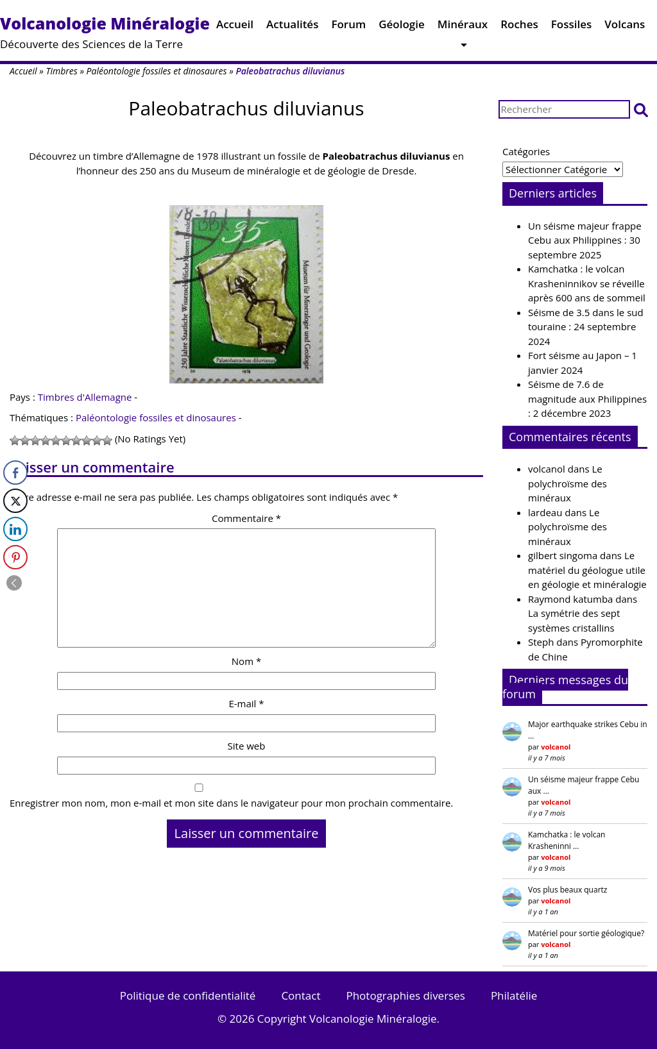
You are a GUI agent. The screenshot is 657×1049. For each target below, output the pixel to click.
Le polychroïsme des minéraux (567, 483)
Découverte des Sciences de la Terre (105, 31)
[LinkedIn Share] (15, 529)
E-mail (246, 703)
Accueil (234, 27)
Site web (247, 745)
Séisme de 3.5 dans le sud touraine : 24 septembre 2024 (586, 327)
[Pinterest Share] (15, 557)
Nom (246, 661)
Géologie (402, 27)
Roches (519, 27)
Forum (348, 27)
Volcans (624, 27)
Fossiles (571, 27)
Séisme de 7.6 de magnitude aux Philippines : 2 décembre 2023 (587, 398)
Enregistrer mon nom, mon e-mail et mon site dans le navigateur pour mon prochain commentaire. (231, 802)
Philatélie (514, 995)
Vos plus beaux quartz (567, 889)
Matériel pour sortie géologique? (586, 933)
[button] (641, 109)
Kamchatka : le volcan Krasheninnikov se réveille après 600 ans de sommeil (586, 283)
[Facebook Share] (15, 472)
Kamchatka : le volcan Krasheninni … (566, 840)
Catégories (526, 151)
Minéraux (463, 27)
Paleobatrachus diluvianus (246, 108)
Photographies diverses (405, 995)
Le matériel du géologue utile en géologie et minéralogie (587, 570)
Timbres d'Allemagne (85, 396)
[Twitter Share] (15, 501)
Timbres (61, 71)
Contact (300, 995)
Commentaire (246, 518)
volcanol (546, 468)
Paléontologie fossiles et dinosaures (157, 71)
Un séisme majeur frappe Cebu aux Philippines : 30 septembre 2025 (585, 240)
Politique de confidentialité (188, 995)
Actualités (292, 27)
